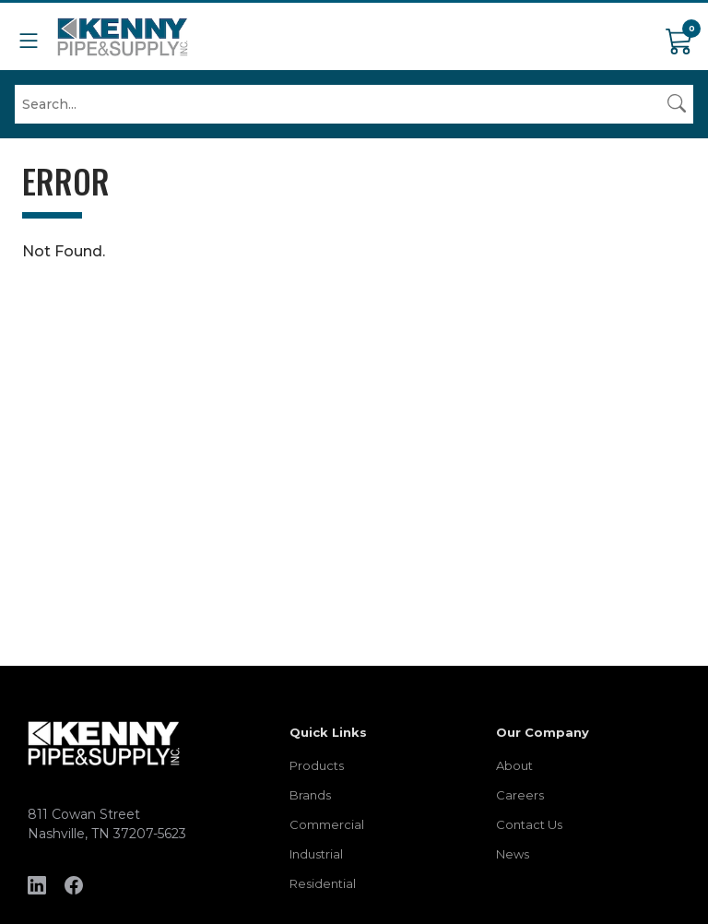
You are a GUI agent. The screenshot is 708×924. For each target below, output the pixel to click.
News (512, 854)
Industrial (316, 854)
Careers (520, 795)
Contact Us (529, 824)
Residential (322, 883)
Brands (310, 795)
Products (316, 765)
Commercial (326, 824)
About (514, 765)
